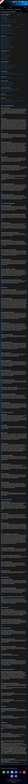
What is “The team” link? (4, 69)
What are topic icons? (4, 59)
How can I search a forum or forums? (6, 81)
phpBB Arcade (13, 781)
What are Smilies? (3, 53)
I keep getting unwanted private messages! (7, 73)
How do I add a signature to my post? (6, 38)
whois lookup (21, 745)
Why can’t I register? (4, 17)
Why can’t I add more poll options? (6, 40)
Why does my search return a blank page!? (7, 83)
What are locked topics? (4, 58)
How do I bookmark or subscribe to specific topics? (8, 89)
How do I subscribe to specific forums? (7, 90)
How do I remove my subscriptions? (6, 91)
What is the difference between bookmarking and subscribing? (10, 88)
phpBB (2, 245)
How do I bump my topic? (5, 48)
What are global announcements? (6, 55)
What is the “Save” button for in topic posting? (8, 46)
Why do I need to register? (5, 15)
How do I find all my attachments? (6, 95)
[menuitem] (2, 7)
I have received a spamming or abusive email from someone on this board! (12, 74)
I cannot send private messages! (6, 72)
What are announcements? (5, 56)
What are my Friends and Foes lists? (6, 77)
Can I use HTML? (3, 52)
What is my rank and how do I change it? (7, 32)
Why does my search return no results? (7, 82)
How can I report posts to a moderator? (7, 45)
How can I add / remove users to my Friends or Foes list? (9, 78)
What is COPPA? (3, 16)
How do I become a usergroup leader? (6, 66)
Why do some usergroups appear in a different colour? (9, 67)
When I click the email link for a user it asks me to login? (9, 33)
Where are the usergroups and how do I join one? (8, 65)
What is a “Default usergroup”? (5, 68)
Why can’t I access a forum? (5, 42)
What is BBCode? (3, 51)
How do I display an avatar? (5, 31)
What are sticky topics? (4, 57)
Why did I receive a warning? (5, 44)
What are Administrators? (5, 62)
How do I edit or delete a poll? (5, 41)
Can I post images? (4, 54)
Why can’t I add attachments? (5, 43)
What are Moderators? (4, 63)
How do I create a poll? (4, 39)
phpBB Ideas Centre (21, 735)
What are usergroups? (4, 64)
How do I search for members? (5, 84)
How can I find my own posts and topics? (7, 85)
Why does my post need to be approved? (7, 47)
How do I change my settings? (5, 26)
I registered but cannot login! (5, 18)
